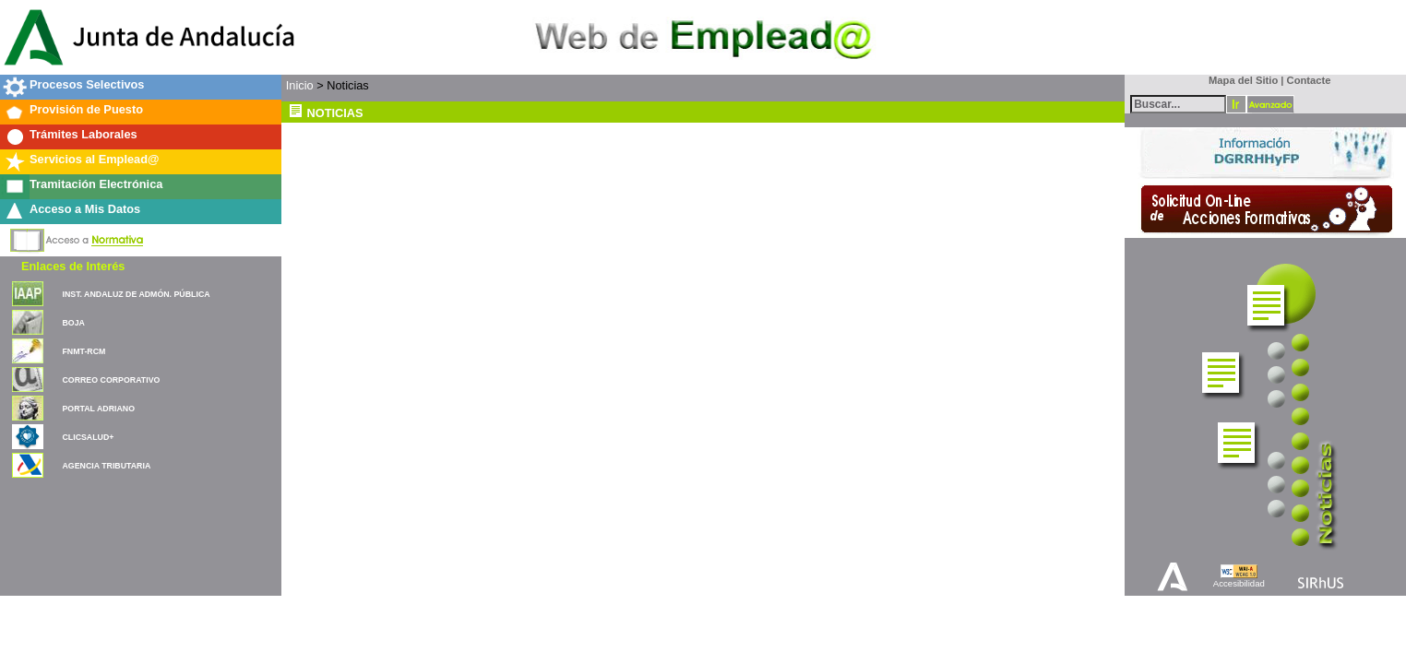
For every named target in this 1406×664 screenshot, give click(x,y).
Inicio (300, 85)
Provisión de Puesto (86, 109)
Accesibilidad (1239, 583)
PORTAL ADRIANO (98, 408)
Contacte (1309, 80)
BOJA (73, 322)
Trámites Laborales (83, 134)
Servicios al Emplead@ (95, 159)
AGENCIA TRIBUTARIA (106, 465)
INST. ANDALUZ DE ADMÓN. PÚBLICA (135, 294)
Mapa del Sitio (1239, 80)
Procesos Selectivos (87, 84)
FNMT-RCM (83, 351)
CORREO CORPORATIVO (111, 380)
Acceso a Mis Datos (85, 209)
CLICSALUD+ (87, 437)
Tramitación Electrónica (96, 184)
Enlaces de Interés (73, 266)
